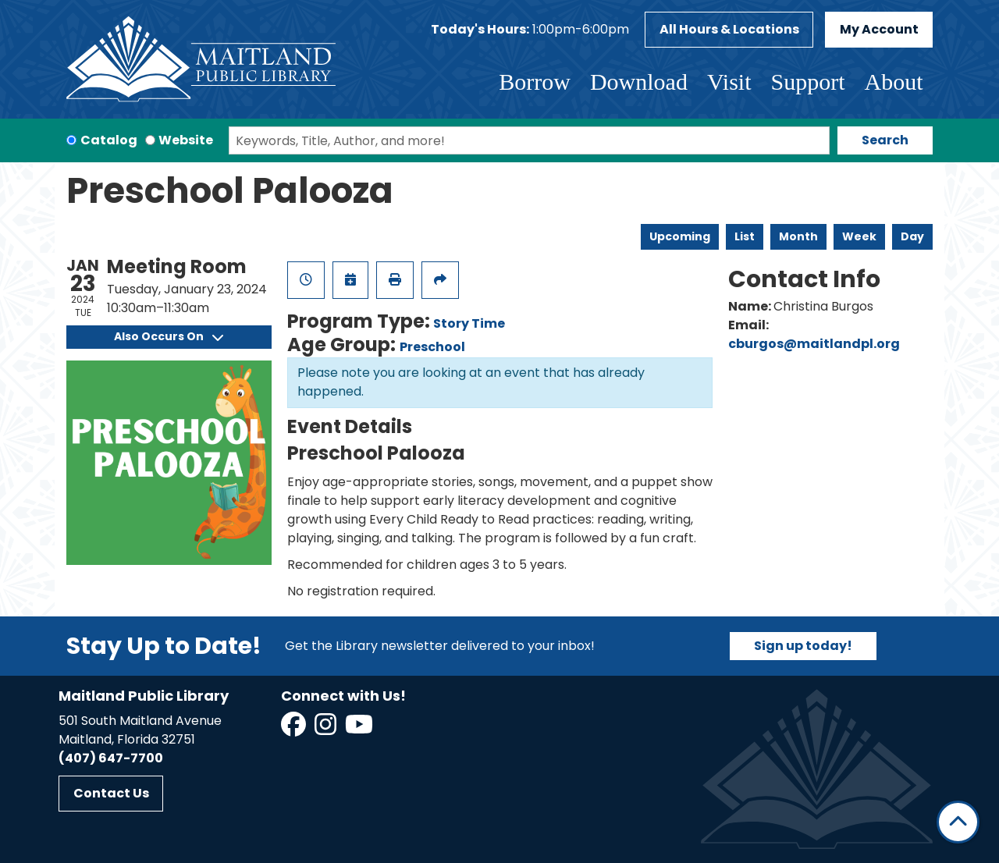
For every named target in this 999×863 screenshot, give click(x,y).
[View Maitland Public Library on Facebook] (294, 729)
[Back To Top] (958, 822)
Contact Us (111, 793)
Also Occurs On (168, 336)
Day (912, 236)
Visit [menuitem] (729, 81)
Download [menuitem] (639, 81)
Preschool (432, 347)
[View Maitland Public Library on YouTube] (360, 729)
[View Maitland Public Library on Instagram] (327, 729)
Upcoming (679, 236)
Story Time (469, 323)
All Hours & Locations (729, 29)
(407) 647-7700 (111, 758)
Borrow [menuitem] (535, 81)
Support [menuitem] (807, 81)
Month (798, 236)
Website (185, 140)
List (744, 236)
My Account (879, 29)
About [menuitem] (894, 81)
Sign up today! (803, 646)
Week (859, 236)
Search (885, 140)
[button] (530, 29)
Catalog (108, 140)
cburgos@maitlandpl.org (814, 344)
